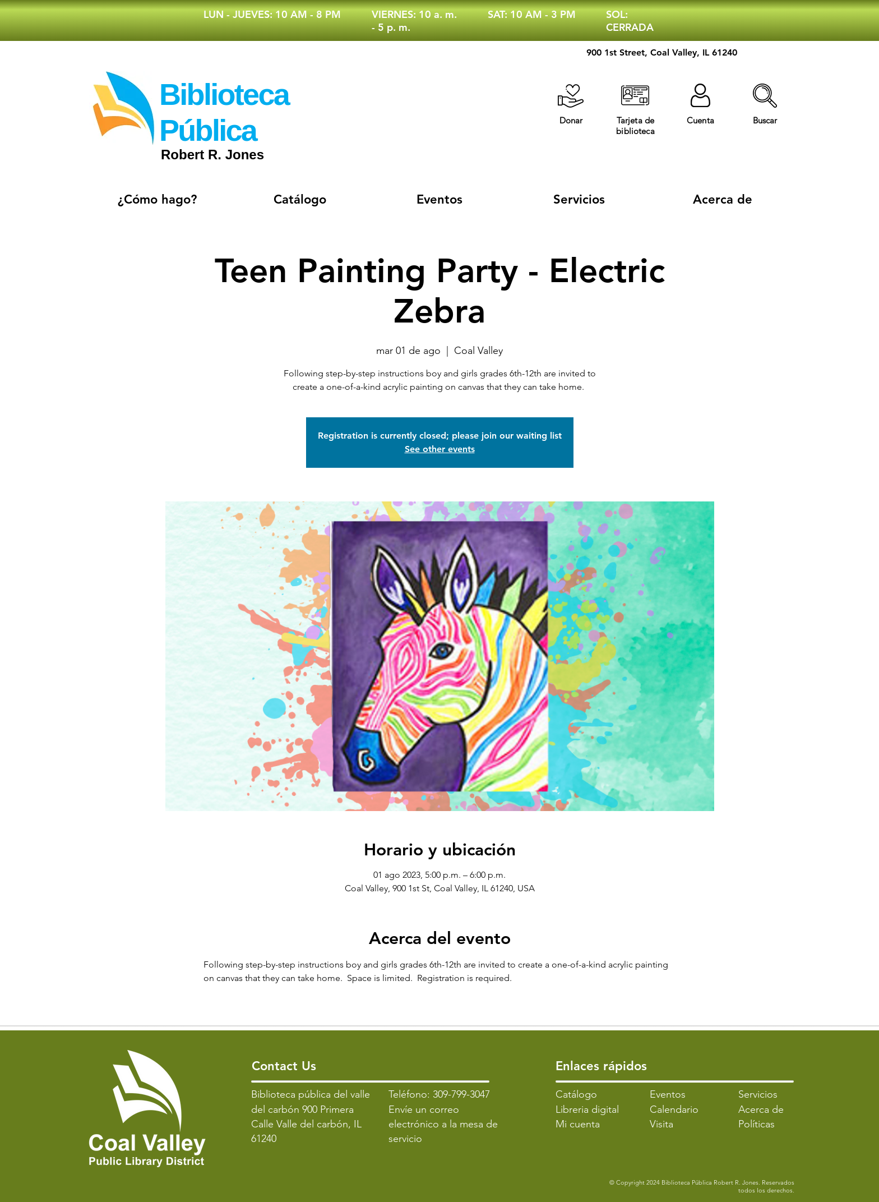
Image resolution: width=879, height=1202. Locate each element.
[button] (765, 96)
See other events (440, 449)
